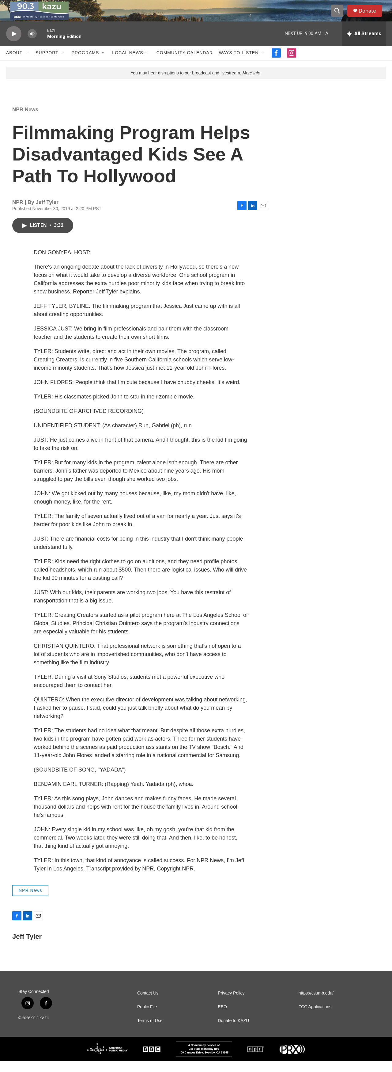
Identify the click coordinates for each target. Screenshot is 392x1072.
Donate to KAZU (233, 1031)
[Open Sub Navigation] (26, 63)
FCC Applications (315, 1017)
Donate (370, 16)
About (14, 63)
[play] (14, 44)
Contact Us (147, 1004)
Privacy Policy (231, 1004)
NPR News (25, 120)
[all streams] (364, 44)
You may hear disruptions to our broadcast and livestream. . (196, 83)
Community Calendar (184, 63)
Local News (127, 63)
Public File (147, 1017)
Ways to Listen (238, 63)
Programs (85, 63)
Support (47, 63)
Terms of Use (149, 1031)
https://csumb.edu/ (316, 1004)
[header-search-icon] (339, 16)
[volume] (32, 44)
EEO (222, 1017)
